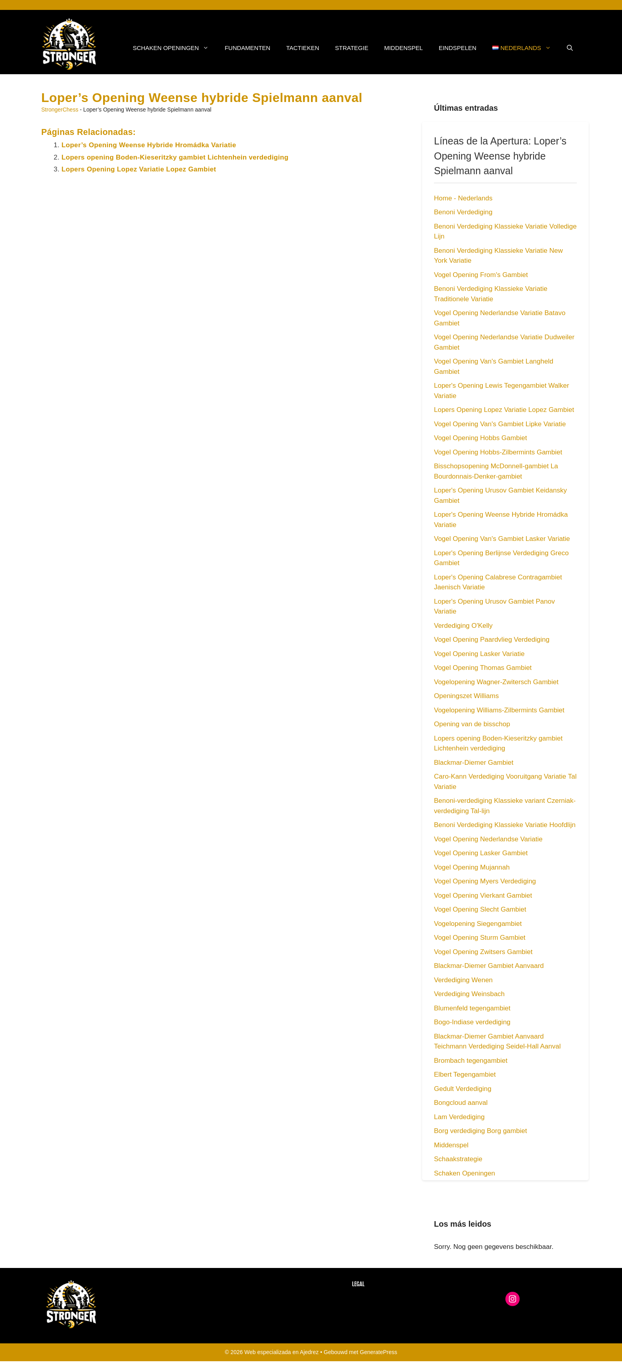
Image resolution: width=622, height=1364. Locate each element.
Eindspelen (457, 47)
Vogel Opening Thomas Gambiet (483, 667)
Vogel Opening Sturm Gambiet (480, 937)
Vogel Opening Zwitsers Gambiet (483, 952)
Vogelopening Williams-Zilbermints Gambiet (499, 710)
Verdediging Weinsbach (469, 994)
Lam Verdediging (459, 1117)
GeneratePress (378, 1352)
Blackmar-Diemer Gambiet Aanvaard (489, 966)
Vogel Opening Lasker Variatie (479, 654)
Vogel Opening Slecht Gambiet (480, 909)
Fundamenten (247, 47)
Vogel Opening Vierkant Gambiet (483, 895)
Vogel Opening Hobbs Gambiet (480, 438)
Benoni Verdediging (463, 212)
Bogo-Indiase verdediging (472, 1022)
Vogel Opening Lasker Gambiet (481, 853)
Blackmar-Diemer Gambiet (473, 762)
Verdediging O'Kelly (463, 625)
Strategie (351, 47)
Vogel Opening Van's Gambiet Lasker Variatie (502, 539)
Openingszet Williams (466, 696)
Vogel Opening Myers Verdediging (485, 881)
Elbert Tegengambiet (465, 1074)
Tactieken (302, 47)
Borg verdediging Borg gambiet (480, 1131)
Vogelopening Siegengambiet (478, 923)
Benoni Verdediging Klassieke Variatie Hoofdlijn (505, 825)
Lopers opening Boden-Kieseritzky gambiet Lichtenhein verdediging (174, 157)
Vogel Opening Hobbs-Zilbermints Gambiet (498, 452)
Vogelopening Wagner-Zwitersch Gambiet (496, 682)
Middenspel (403, 47)
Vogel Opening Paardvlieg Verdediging (491, 639)
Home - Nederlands (463, 198)
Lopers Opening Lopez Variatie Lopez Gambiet (138, 169)
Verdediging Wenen (463, 980)
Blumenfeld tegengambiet (472, 1008)
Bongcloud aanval (461, 1102)
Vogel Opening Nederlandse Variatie (488, 839)
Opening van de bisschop (472, 724)
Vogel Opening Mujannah (472, 867)
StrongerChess (59, 109)
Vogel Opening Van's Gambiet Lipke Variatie (500, 424)
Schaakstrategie (458, 1159)
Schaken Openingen (175, 48)
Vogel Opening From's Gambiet (481, 275)
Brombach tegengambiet (470, 1060)
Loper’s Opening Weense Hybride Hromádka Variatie (148, 145)
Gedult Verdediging (462, 1089)
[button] (570, 48)
